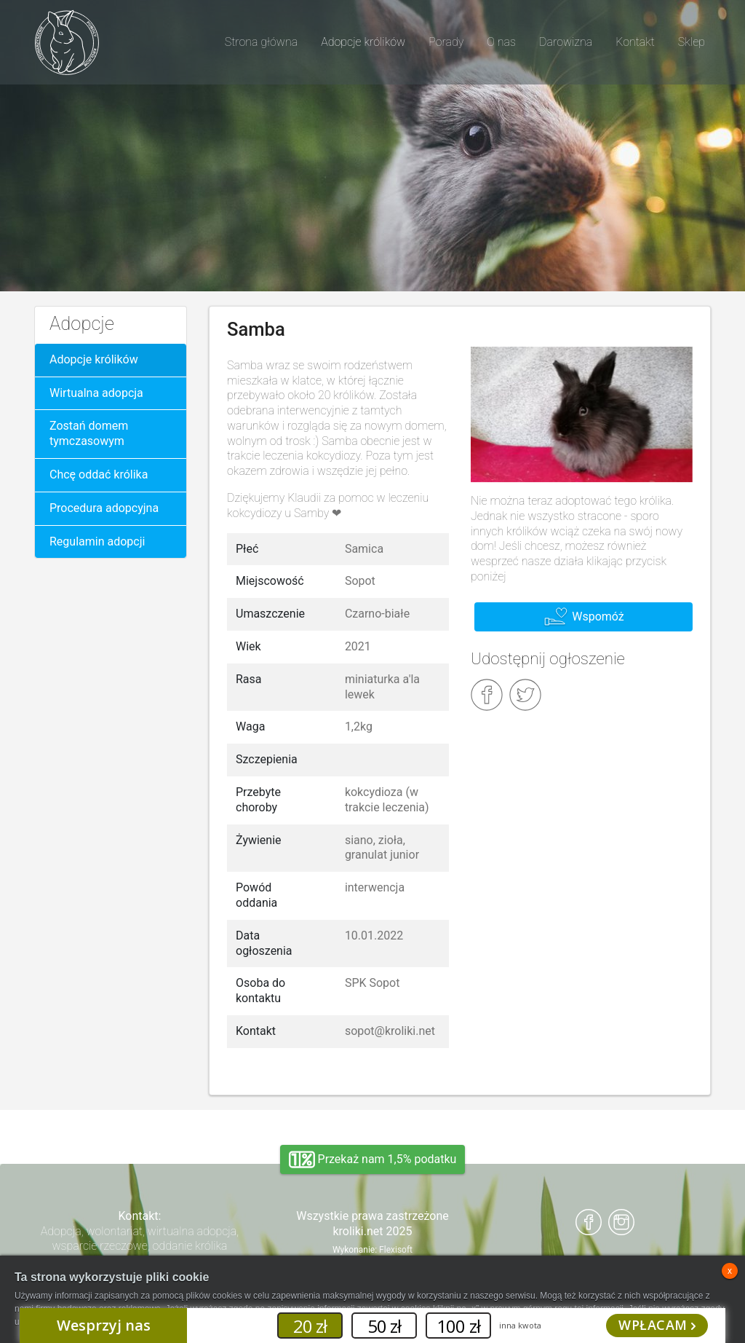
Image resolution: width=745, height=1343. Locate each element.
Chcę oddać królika (98, 474)
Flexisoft (396, 1250)
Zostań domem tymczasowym (88, 433)
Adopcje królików (93, 359)
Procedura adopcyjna (104, 508)
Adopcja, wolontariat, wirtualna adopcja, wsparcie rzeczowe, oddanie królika (140, 1238)
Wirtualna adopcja (96, 393)
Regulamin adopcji (97, 541)
